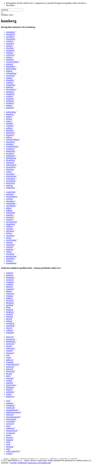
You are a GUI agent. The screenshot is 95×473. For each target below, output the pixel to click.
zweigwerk (10, 433)
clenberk (9, 314)
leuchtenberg (11, 240)
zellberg (9, 128)
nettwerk (9, 369)
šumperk (9, 316)
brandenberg (11, 263)
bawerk (9, 346)
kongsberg (10, 149)
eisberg (9, 137)
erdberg (9, 210)
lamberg (9, 105)
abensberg (10, 254)
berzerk (9, 319)
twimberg (10, 98)
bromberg (10, 43)
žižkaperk (10, 387)
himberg (9, 57)
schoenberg (10, 178)
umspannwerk (11, 431)
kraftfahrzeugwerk (13, 412)
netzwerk (9, 378)
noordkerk (10, 323)
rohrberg (9, 247)
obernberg (10, 162)
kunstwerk (10, 344)
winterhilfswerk (12, 364)
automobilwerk (12, 410)
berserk (9, 374)
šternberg (9, 130)
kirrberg (9, 242)
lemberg (9, 78)
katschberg (10, 142)
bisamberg (10, 94)
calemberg (10, 55)
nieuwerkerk (11, 419)
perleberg (10, 194)
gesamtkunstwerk (13, 417)
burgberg (9, 249)
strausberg (10, 235)
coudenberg (10, 192)
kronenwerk (11, 385)
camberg (9, 96)
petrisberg (10, 231)
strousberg (10, 174)
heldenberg (10, 213)
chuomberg (10, 39)
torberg (9, 121)
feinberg (9, 261)
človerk (9, 328)
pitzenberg (10, 201)
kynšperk (9, 362)
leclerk (9, 394)
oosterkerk (10, 326)
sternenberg (10, 181)
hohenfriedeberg (12, 140)
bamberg (9, 87)
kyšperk (9, 453)
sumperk (9, 383)
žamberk (9, 287)
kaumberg (10, 92)
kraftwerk (10, 367)
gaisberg (9, 185)
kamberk (9, 275)
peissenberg (10, 167)
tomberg (9, 46)
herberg (9, 119)
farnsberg (10, 144)
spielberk (9, 305)
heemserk (10, 353)
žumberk (9, 273)
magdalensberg (12, 146)
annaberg (9, 215)
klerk (8, 426)
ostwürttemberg (12, 62)
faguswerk (10, 348)
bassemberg (10, 89)
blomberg (10, 48)
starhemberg (11, 112)
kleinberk (10, 303)
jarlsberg (9, 123)
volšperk (9, 330)
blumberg (10, 114)
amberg (9, 116)
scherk (8, 358)
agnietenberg (11, 256)
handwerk (10, 396)
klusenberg (10, 160)
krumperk (10, 332)
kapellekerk (10, 341)
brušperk (9, 440)
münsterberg (11, 165)
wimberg (9, 82)
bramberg (10, 80)
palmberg (10, 108)
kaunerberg (10, 151)
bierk (8, 449)
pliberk (9, 291)
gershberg (10, 153)
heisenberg (10, 183)
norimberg (10, 50)
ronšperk (9, 403)
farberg (9, 233)
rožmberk (10, 289)
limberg (9, 71)
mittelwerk (10, 408)
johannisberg (11, 176)
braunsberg (10, 224)
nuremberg (10, 76)
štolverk (9, 390)
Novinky (13, 463)
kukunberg (10, 133)
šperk (8, 376)
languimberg (11, 69)
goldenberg (10, 156)
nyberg (9, 172)
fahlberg (9, 226)
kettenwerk (10, 339)
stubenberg (10, 188)
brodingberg (11, 158)
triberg (8, 238)
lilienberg (10, 135)
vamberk (9, 284)
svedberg (9, 126)
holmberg (10, 101)
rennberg (9, 219)
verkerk (9, 380)
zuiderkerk (10, 428)
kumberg (9, 53)
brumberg (10, 103)
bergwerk (10, 337)
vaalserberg (10, 203)
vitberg (9, 252)
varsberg (9, 229)
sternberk (10, 300)
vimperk (9, 351)
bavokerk (10, 447)
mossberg (10, 217)
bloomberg (10, 34)
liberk (8, 307)
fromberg (9, 41)
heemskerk (10, 371)
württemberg (11, 73)
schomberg (10, 32)
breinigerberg (11, 222)
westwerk (10, 424)
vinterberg (10, 245)
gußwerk (9, 360)
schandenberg (11, 196)
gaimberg (10, 59)
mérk (8, 442)
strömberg (10, 37)
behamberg (10, 85)
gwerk (8, 435)
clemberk (10, 280)
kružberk (9, 310)
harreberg (10, 169)
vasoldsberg (11, 206)
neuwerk (9, 437)
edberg (8, 208)
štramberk (10, 277)
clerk (8, 401)
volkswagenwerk (13, 451)
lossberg (9, 199)
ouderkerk (10, 392)
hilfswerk (10, 415)
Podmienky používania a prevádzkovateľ (34, 463)
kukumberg (10, 66)
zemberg (9, 64)
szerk (8, 444)
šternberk (10, 312)
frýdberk (9, 296)
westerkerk (10, 421)
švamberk (10, 282)
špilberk (9, 298)
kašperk (9, 321)
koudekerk (10, 405)
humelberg (10, 258)
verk (8, 355)
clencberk (10, 294)
